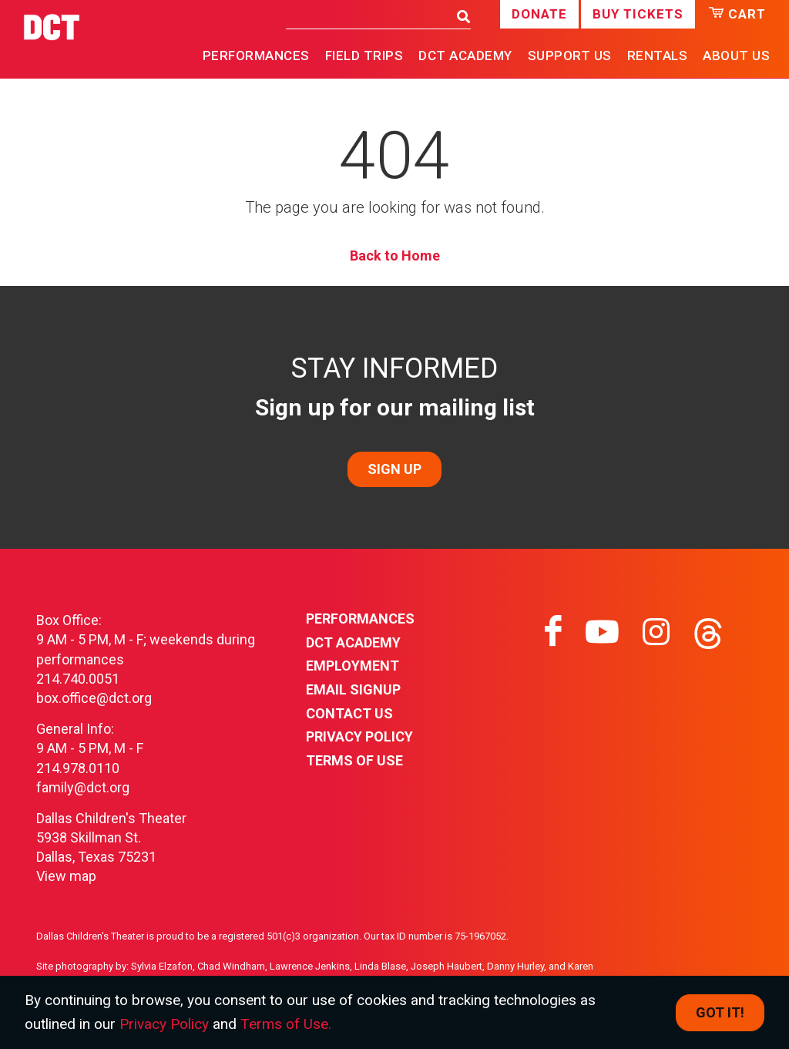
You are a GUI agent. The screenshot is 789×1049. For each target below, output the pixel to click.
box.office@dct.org (94, 698)
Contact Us (349, 713)
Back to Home (395, 255)
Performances (360, 618)
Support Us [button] (570, 55)
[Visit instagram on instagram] (656, 632)
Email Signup (353, 689)
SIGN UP (394, 469)
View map (66, 876)
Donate (539, 14)
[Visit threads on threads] (708, 632)
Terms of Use (354, 760)
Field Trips (364, 55)
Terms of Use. (285, 1024)
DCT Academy (465, 55)
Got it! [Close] (720, 1012)
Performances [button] (256, 55)
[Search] (367, 15)
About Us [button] (736, 55)
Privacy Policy (359, 736)
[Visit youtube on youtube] (602, 632)
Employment (352, 665)
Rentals (657, 55)
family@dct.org (82, 787)
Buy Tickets (638, 14)
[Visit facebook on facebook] (553, 632)
